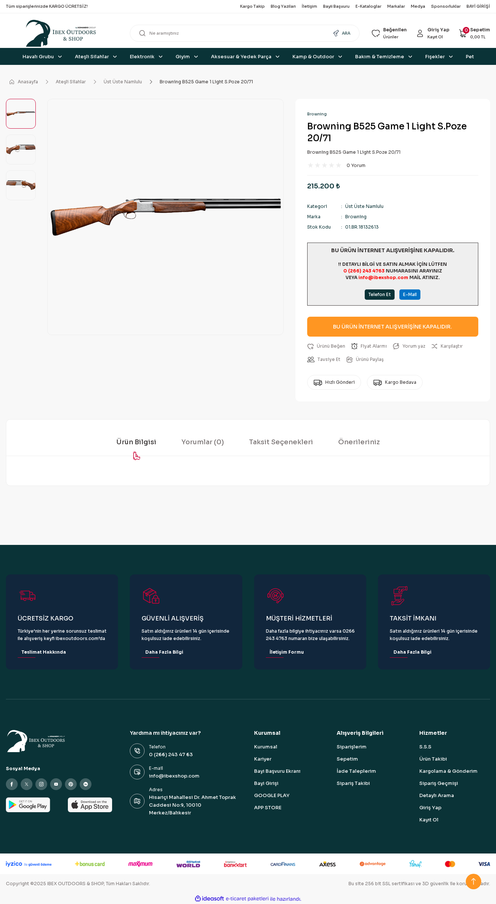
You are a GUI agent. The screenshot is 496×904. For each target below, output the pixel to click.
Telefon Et (379, 294)
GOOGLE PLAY (271, 795)
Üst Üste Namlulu (364, 206)
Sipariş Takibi (353, 783)
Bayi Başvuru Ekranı (277, 771)
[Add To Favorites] (326, 346)
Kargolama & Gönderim (448, 771)
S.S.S (425, 747)
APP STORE (267, 807)
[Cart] (474, 33)
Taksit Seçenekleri (281, 442)
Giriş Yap (430, 807)
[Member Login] (433, 33)
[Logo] (62, 33)
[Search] (245, 33)
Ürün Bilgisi (136, 442)
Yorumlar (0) (202, 442)
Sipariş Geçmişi (438, 783)
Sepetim (347, 759)
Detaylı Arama (436, 795)
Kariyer (262, 759)
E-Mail (410, 294)
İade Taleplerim (356, 771)
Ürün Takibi (433, 759)
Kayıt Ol (428, 820)
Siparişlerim (352, 747)
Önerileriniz (359, 442)
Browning (317, 114)
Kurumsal (265, 747)
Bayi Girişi (266, 783)
